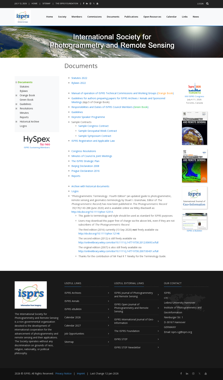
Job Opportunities (74, 333)
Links (185, 16)
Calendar (171, 16)
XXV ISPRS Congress (194, 89)
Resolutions (26, 108)
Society (62, 16)
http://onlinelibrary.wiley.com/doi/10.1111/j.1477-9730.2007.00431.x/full (118, 251)
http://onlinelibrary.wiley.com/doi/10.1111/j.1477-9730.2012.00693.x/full (118, 242)
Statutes (24, 86)
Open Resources (152, 16)
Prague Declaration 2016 (85, 171)
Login (200, 3)
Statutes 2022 (79, 78)
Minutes (24, 112)
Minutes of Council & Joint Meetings (91, 156)
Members (77, 16)
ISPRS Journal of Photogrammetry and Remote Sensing (133, 294)
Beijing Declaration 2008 (85, 166)
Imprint (81, 373)
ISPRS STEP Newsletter (127, 347)
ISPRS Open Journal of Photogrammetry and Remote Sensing (131, 308)
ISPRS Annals (71, 301)
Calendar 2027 (72, 325)
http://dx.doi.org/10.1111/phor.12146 (99, 233)
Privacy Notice (63, 373)
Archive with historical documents (90, 186)
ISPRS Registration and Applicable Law (93, 140)
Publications (131, 16)
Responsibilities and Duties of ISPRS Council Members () (109, 107)
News (196, 16)
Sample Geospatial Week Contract (97, 130)
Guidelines (25, 104)
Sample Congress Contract (93, 126)
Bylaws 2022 (78, 83)
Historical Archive (29, 121)
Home (34, 3)
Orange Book (27, 95)
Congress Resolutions (83, 151)
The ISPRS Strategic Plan (85, 161)
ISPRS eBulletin (73, 309)
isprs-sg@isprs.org (181, 332)
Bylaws (24, 91)
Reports (24, 117)
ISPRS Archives (72, 292)
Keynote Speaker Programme (88, 117)
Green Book (26, 99)
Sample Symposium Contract (94, 136)
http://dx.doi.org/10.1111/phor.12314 (92, 211)
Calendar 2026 (72, 317)
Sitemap (46, 3)
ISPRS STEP (120, 339)
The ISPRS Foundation (67, 3)
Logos (23, 126)
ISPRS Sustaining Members (37, 147)
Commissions (94, 16)
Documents (113, 16)
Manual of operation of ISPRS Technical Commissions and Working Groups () (122, 93)
